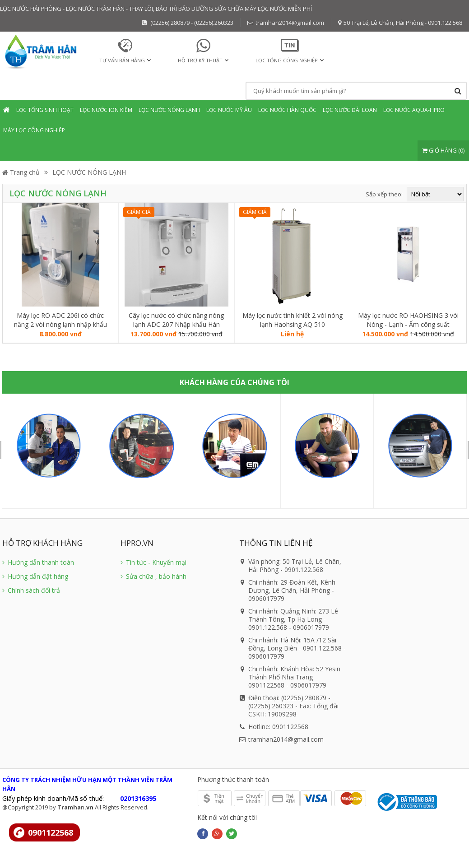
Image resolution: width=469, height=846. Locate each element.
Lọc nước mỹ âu (229, 110)
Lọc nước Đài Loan (350, 110)
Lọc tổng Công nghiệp (286, 60)
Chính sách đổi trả (31, 590)
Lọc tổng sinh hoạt (45, 110)
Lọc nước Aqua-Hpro (414, 110)
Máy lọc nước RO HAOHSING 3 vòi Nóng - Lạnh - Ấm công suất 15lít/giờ (408, 320)
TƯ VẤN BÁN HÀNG (122, 60)
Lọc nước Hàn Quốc (287, 110)
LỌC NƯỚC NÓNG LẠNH (89, 172)
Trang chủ (21, 172)
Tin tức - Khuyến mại (153, 562)
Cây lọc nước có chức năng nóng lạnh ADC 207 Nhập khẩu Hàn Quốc (176, 320)
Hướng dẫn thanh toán (38, 562)
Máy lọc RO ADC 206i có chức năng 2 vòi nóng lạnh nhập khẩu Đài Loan (60, 320)
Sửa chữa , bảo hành (153, 576)
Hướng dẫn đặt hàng (35, 576)
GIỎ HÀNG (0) (443, 150)
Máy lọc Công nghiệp (34, 130)
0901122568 (50, 832)
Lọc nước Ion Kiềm (106, 110)
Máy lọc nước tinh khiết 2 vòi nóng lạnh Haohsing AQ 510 (292, 320)
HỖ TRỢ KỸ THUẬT (200, 60)
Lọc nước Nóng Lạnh (169, 110)
